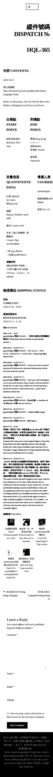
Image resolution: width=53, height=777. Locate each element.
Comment (12, 635)
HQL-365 (38, 50)
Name (10, 673)
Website (10, 700)
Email (10, 687)
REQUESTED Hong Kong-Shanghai (14, 593)
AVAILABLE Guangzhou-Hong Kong (39, 593)
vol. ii (8, 80)
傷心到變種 (24, 91)
